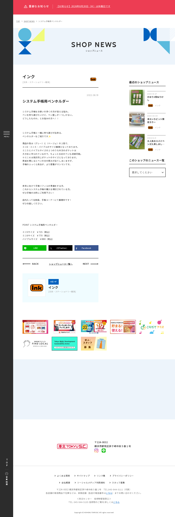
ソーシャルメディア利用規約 (91, 482)
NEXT (86, 263)
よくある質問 (63, 476)
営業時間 (6, 479)
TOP (7, 462)
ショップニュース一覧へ (61, 264)
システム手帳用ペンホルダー (50, 21)
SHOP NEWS (29, 21)
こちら (109, 493)
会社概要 (65, 482)
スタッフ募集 (118, 482)
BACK (35, 263)
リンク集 (101, 476)
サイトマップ (83, 476)
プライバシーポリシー (123, 476)
